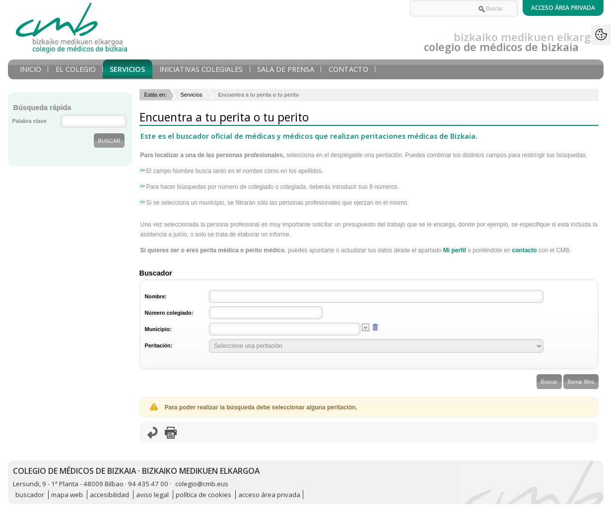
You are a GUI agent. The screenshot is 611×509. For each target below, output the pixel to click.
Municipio (157, 329)
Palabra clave (29, 121)
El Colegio (76, 69)
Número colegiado (168, 313)
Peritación (158, 345)
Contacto (348, 69)
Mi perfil (454, 250)
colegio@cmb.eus (201, 483)
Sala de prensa (285, 69)
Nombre (155, 296)
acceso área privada (269, 494)
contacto (524, 250)
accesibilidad (109, 494)
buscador (29, 494)
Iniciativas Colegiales (201, 69)
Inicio (30, 69)
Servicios (127, 69)
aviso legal (152, 494)
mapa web (67, 494)
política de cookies (203, 494)
